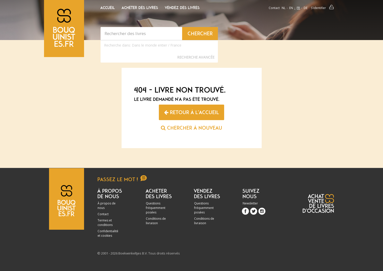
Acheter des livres (140, 8)
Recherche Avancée (195, 57)
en (291, 8)
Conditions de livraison (156, 220)
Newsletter (250, 203)
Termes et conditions (105, 222)
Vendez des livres (182, 8)
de (305, 8)
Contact (274, 8)
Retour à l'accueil (191, 112)
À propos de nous (107, 205)
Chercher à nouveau (191, 128)
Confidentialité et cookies (108, 233)
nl (283, 8)
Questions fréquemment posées (155, 207)
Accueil (107, 8)
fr (298, 8)
